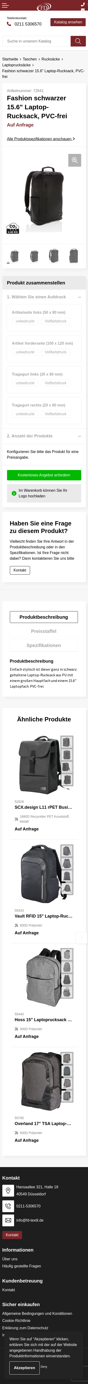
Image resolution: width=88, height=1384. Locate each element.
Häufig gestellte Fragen (21, 1266)
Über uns (10, 1259)
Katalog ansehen (68, 22)
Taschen (30, 59)
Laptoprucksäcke (16, 65)
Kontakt (20, 570)
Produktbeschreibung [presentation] (43, 617)
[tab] (44, 617)
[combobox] (36, 41)
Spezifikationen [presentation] (44, 645)
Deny (44, 1366)
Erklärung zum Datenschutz (25, 1328)
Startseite (10, 59)
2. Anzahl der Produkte (30, 436)
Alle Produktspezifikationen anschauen (41, 139)
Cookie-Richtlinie (16, 1321)
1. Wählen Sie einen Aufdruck (36, 297)
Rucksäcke (51, 59)
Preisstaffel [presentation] (44, 631)
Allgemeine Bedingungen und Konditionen (37, 1314)
